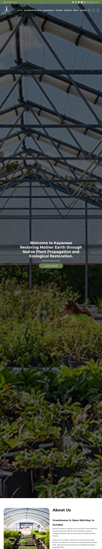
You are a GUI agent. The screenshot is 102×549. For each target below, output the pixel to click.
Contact (83, 10)
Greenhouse (48, 10)
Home (21, 10)
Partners (68, 10)
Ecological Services (32, 10)
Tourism (59, 10)
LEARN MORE (51, 266)
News (75, 10)
